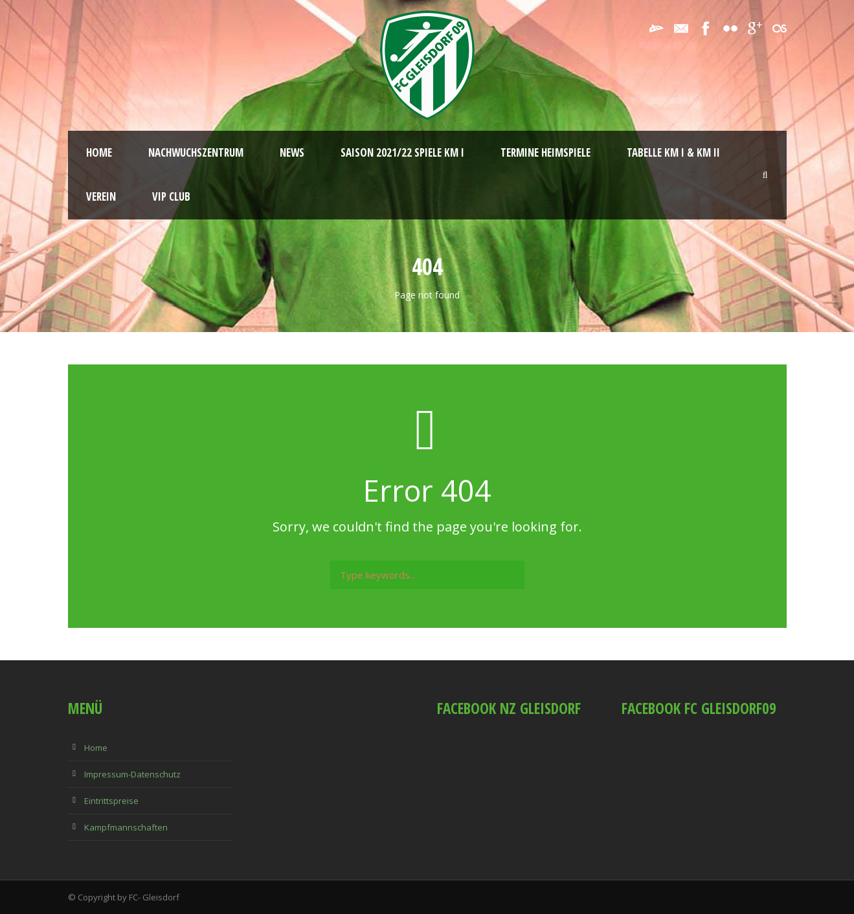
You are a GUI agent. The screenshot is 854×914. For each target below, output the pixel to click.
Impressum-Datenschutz (132, 774)
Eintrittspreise (111, 801)
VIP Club (171, 196)
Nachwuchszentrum (195, 152)
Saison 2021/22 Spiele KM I (402, 152)
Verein (101, 196)
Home (99, 152)
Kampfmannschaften (126, 827)
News (292, 152)
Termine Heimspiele (545, 152)
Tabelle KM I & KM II (673, 152)
